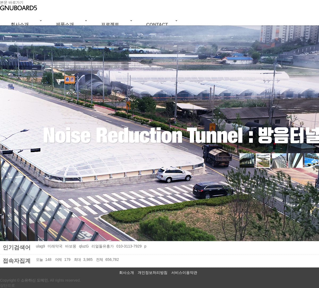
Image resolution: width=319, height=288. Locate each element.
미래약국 (55, 246)
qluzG (84, 246)
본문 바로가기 (11, 2)
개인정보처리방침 (152, 272)
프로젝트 (110, 24)
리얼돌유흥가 (102, 246)
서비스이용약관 (184, 272)
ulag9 (40, 246)
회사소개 (20, 24)
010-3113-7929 (129, 246)
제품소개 (65, 24)
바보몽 (70, 246)
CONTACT (157, 24)
